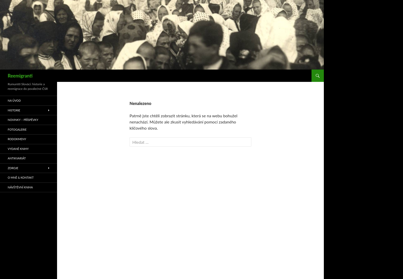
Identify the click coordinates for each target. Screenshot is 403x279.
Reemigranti (20, 76)
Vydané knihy (18, 148)
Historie (14, 110)
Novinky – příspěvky (23, 119)
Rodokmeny (17, 139)
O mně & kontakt (21, 177)
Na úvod (14, 100)
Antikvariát (17, 158)
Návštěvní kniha (20, 187)
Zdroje (13, 168)
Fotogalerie (17, 129)
